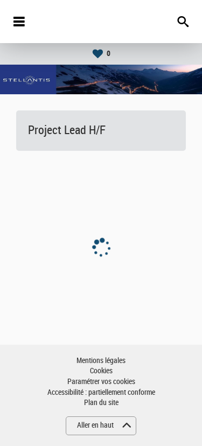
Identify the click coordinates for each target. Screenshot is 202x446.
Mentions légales (101, 360)
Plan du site (101, 402)
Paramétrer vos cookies (101, 381)
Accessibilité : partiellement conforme (101, 392)
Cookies (101, 370)
